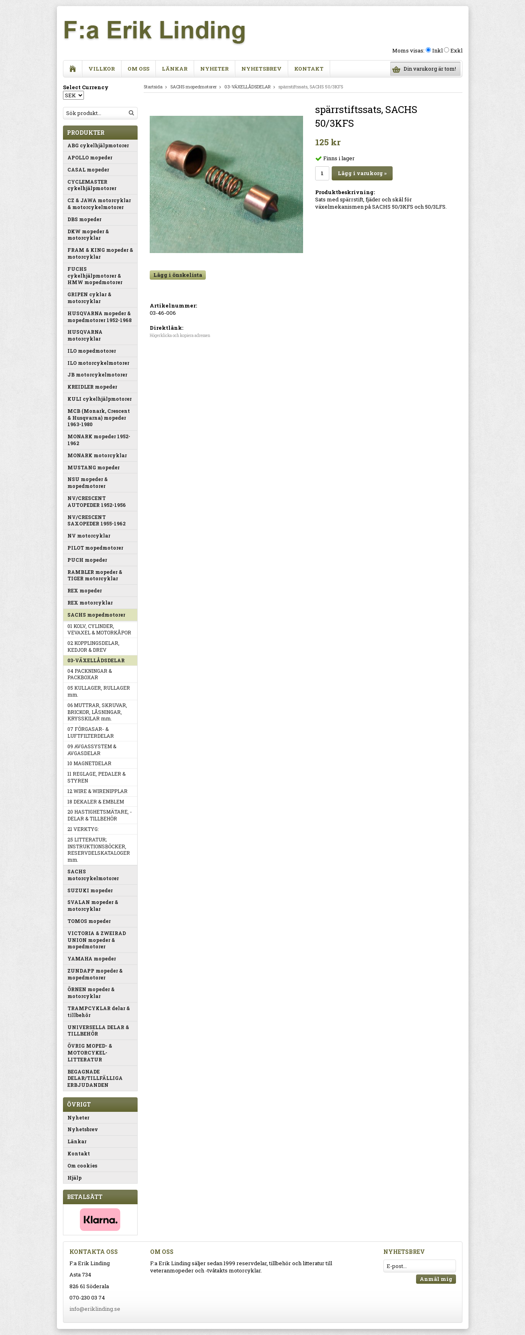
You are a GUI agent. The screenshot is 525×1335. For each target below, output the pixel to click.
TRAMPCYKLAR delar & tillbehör (98, 1011)
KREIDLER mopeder (92, 386)
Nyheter (214, 68)
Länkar (175, 68)
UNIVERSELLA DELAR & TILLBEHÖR (98, 1030)
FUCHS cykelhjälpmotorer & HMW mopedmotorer (94, 276)
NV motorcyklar (88, 535)
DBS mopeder (84, 219)
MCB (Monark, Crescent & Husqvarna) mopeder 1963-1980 (98, 418)
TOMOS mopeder (89, 921)
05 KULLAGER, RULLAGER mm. (98, 691)
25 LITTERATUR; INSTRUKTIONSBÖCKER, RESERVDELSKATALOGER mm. (98, 849)
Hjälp (74, 1177)
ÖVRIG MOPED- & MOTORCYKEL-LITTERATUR (89, 1052)
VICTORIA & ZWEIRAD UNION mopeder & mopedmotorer (96, 940)
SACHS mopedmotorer (96, 614)
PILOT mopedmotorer (95, 547)
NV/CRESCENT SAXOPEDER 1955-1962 (96, 520)
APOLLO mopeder (89, 157)
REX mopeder (84, 590)
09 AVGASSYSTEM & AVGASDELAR (91, 749)
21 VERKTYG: (82, 829)
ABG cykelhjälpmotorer (98, 145)
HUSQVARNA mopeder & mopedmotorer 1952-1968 (99, 316)
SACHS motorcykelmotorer (93, 874)
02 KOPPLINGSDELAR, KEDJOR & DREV (93, 646)
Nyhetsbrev (261, 68)
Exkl (456, 50)
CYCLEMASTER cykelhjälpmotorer (91, 185)
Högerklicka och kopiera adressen (180, 335)
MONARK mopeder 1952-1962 (98, 439)
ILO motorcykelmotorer (98, 363)
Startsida (153, 87)
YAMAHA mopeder (91, 958)
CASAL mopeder (88, 169)
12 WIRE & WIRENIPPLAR (97, 791)
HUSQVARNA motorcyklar (84, 335)
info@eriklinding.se (94, 1308)
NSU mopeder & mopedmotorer (87, 482)
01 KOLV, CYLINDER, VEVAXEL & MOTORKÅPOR (99, 629)
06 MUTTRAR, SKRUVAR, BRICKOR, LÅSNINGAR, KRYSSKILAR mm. (97, 712)
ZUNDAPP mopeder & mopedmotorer (95, 974)
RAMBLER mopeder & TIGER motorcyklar (94, 575)
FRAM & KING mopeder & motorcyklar (100, 253)
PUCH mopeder (87, 560)
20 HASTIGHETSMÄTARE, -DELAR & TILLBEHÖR (99, 815)
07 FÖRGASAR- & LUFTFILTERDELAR (90, 732)
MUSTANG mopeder (93, 467)
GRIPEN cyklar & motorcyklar (89, 297)
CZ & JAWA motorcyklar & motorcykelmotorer (99, 203)
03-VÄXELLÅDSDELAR (96, 660)
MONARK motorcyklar (97, 455)
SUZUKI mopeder (90, 890)
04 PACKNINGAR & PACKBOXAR (89, 674)
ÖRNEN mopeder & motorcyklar (91, 992)
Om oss (138, 68)
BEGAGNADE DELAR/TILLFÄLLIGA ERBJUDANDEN (95, 1078)
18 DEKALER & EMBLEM (95, 801)
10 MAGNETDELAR (89, 763)
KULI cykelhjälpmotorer (99, 398)
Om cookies (82, 1165)
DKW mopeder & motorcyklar (88, 234)
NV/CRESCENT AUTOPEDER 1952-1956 (96, 501)
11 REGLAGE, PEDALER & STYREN (96, 777)
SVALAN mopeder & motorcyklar (92, 905)
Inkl (437, 50)
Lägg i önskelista (177, 274)
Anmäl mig (436, 1279)
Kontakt (309, 68)
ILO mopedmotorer (91, 350)
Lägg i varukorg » (362, 173)
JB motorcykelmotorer (97, 374)
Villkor (101, 68)
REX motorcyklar (90, 602)
